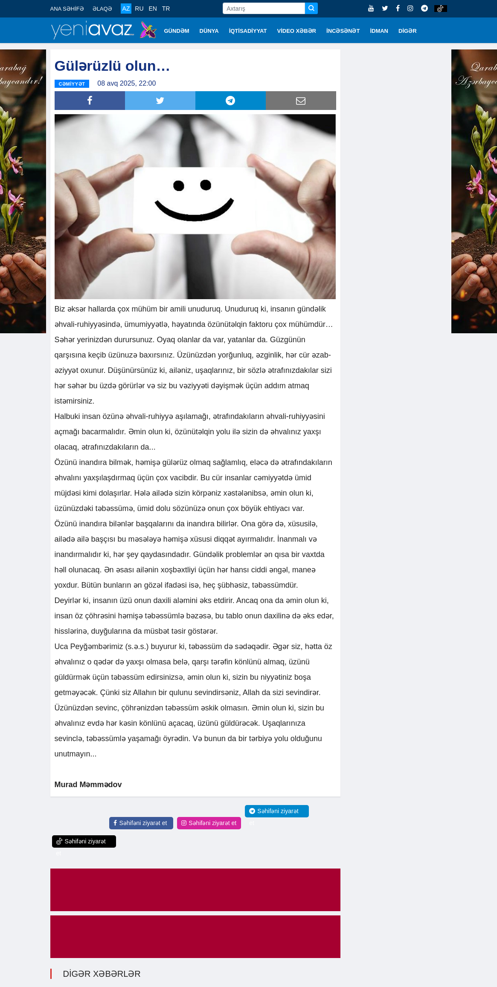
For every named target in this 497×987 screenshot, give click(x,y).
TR (166, 8)
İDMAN (379, 31)
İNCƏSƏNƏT (343, 31)
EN (152, 8)
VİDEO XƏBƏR (297, 31)
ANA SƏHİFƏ (67, 9)
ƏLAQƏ (102, 9)
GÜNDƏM (176, 31)
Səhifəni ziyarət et (140, 822)
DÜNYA (209, 31)
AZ (126, 8)
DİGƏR (407, 31)
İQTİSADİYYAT (248, 31)
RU (139, 8)
